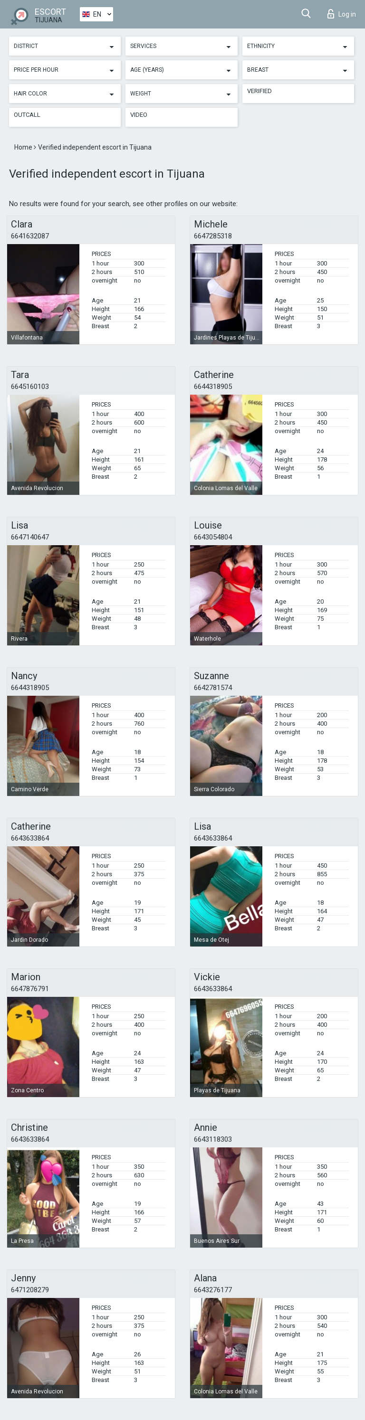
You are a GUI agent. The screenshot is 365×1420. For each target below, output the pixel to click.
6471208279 (30, 1290)
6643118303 (213, 1139)
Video (138, 114)
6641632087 (30, 236)
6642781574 (213, 687)
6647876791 (30, 989)
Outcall (27, 114)
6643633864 (30, 838)
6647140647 (30, 537)
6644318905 (213, 386)
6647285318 (213, 236)
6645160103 (30, 386)
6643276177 (213, 1290)
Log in (341, 14)
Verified (259, 91)
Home (24, 147)
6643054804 (213, 537)
